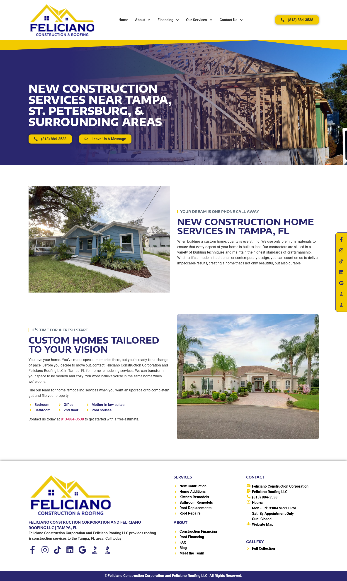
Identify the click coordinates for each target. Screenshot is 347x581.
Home (123, 20)
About (143, 20)
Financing (168, 20)
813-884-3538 (72, 419)
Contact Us (231, 20)
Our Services (199, 20)
